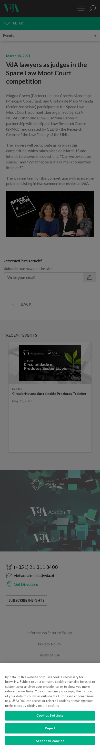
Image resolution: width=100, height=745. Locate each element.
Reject (50, 734)
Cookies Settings (49, 721)
